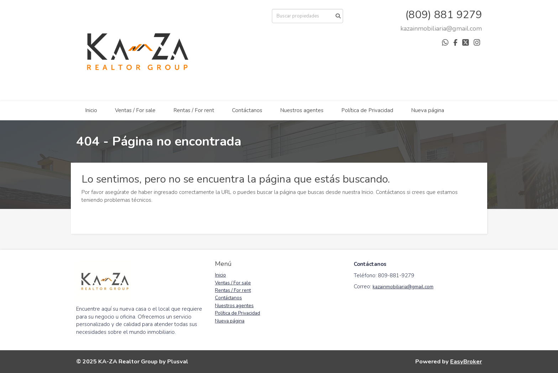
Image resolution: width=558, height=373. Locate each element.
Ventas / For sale (135, 110)
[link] (441, 28)
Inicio (91, 110)
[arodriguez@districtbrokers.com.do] (441, 28)
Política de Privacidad (367, 110)
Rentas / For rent (193, 110)
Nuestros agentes (301, 110)
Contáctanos (247, 110)
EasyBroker (466, 361)
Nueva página (427, 110)
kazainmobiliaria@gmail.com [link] (403, 286)
